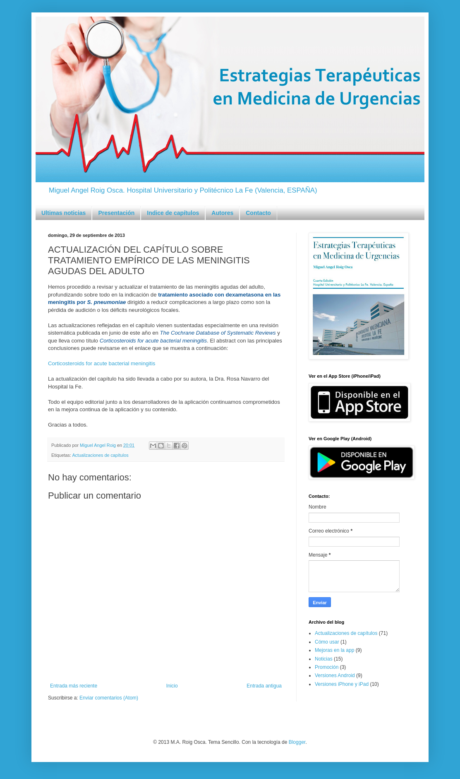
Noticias (324, 659)
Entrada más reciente (73, 686)
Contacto (258, 213)
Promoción (326, 667)
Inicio (172, 686)
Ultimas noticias (63, 213)
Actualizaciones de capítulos (100, 455)
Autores (222, 213)
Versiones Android (335, 675)
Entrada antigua (264, 686)
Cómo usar (327, 642)
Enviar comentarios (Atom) (108, 698)
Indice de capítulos (173, 213)
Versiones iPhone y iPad (342, 684)
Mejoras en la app (334, 650)
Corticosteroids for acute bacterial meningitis (101, 363)
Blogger (297, 742)
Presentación (116, 213)
